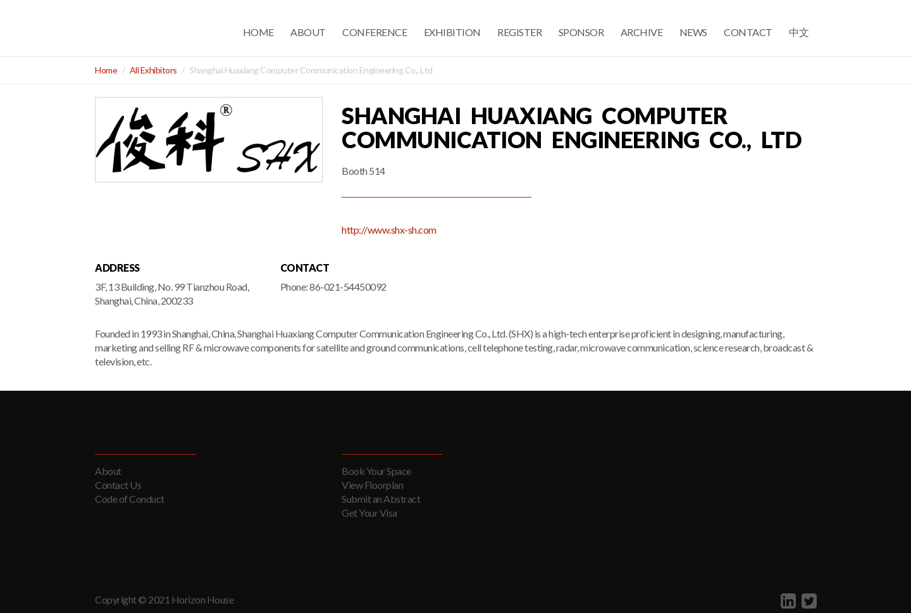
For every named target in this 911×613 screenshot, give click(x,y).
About (308, 32)
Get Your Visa (369, 513)
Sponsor (581, 32)
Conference (374, 32)
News (693, 32)
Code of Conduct (129, 499)
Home (258, 32)
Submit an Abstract (381, 499)
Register (519, 32)
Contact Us (118, 485)
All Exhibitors (153, 70)
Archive (642, 32)
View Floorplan (372, 485)
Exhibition (452, 32)
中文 (799, 32)
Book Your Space (376, 471)
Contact (748, 32)
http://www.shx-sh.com (389, 230)
